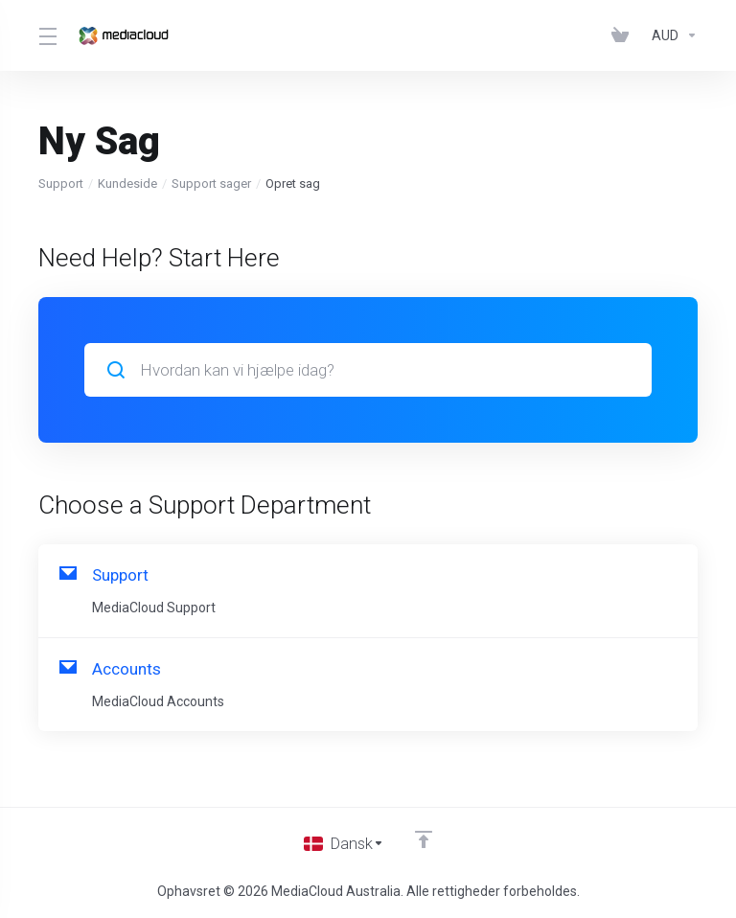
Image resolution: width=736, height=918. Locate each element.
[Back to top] (425, 838)
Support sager (211, 183)
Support (60, 183)
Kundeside (127, 183)
